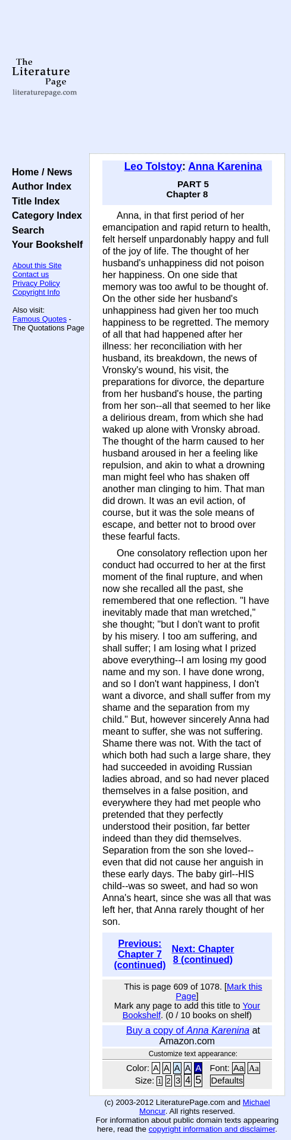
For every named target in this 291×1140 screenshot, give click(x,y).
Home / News (40, 171)
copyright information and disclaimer (212, 1129)
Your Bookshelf (45, 244)
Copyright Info (36, 292)
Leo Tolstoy (153, 166)
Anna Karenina (225, 166)
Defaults (227, 1080)
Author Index (39, 186)
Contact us (30, 274)
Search (25, 230)
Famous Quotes (39, 318)
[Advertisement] (187, 77)
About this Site (37, 265)
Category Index (44, 215)
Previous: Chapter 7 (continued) (139, 954)
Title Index (33, 201)
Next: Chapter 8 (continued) (203, 954)
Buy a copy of (187, 1030)
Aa (238, 1068)
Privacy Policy (36, 283)
